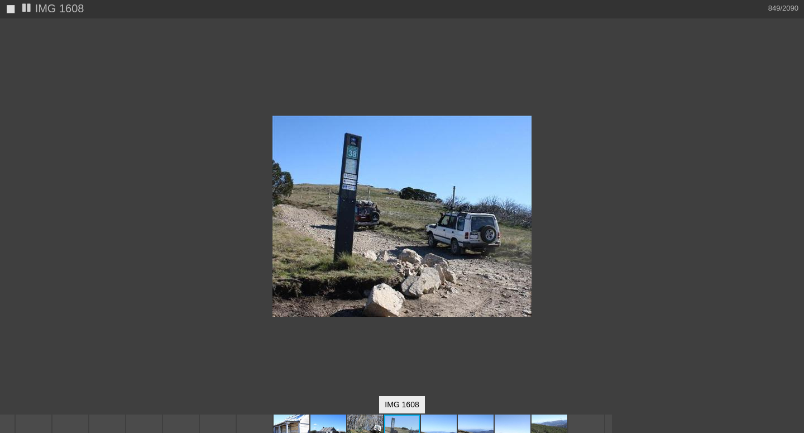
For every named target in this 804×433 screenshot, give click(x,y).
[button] (602, 47)
